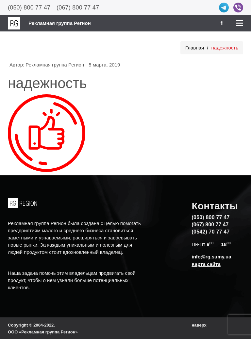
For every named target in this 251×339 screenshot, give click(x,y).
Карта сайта (206, 264)
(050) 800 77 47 (29, 7)
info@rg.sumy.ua (211, 256)
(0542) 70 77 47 (211, 232)
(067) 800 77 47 (78, 7)
